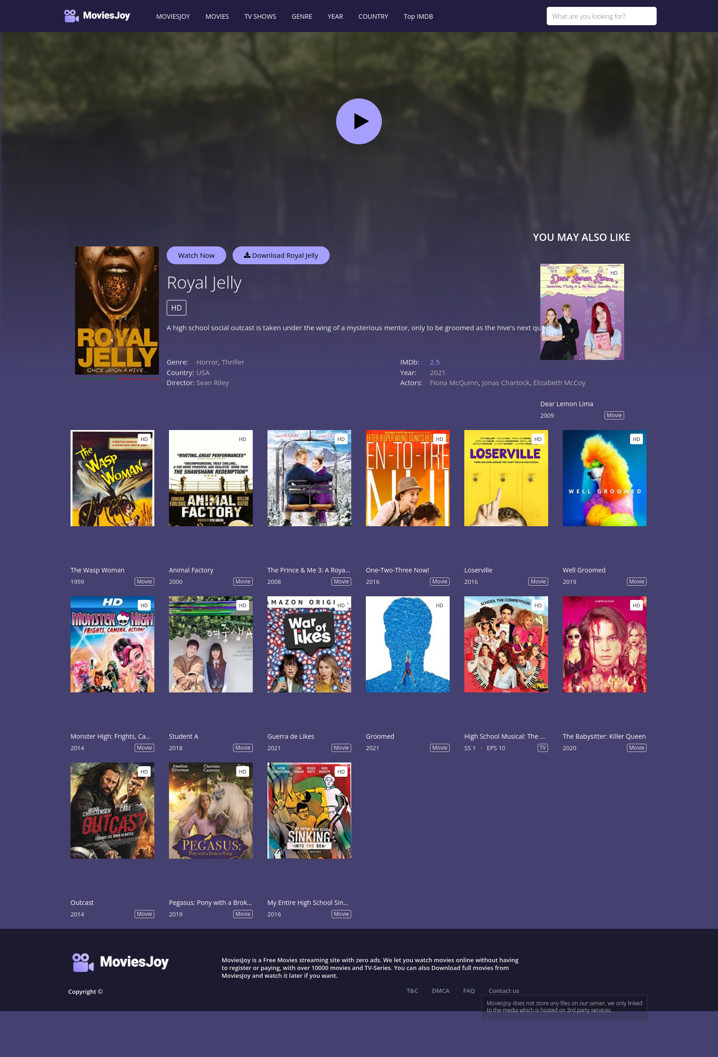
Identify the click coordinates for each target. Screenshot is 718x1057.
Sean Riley (212, 382)
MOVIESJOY (173, 16)
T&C (412, 990)
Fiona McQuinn (454, 382)
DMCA (440, 990)
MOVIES (217, 16)
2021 (438, 372)
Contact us (504, 990)
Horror (207, 361)
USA (203, 372)
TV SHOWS (260, 16)
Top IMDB (418, 16)
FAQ (469, 990)
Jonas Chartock (506, 382)
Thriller (233, 361)
